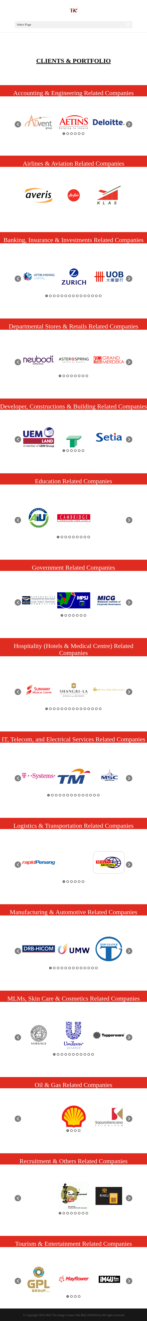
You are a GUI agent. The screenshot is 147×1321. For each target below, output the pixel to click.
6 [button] (83, 133)
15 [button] (100, 296)
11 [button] (85, 296)
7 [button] (69, 296)
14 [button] (96, 296)
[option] (38, 122)
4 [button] (75, 133)
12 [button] (88, 296)
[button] (18, 124)
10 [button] (81, 296)
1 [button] (64, 133)
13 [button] (92, 296)
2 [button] (67, 133)
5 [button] (79, 133)
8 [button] (73, 296)
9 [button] (77, 296)
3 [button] (71, 133)
